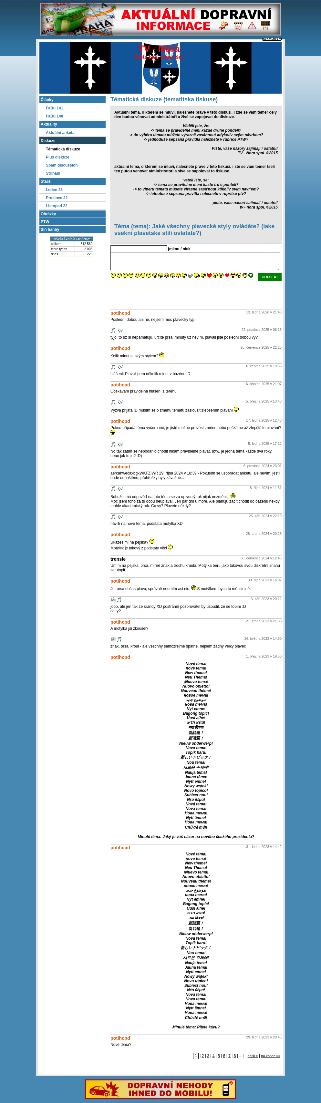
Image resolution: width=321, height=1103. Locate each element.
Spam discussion (62, 165)
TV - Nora (159, 49)
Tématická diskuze (63, 149)
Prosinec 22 (56, 198)
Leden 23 (54, 190)
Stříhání (53, 173)
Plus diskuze (57, 157)
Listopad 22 (56, 206)
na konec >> (270, 1056)
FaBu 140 (54, 116)
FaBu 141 (54, 108)
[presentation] (159, 293)
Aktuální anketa (60, 132)
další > (253, 1056)
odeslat (270, 277)
